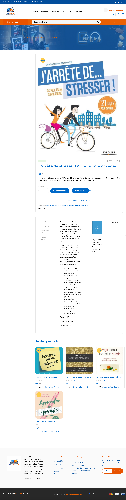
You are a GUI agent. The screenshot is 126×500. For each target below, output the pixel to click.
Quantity (41, 186)
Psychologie (84, 205)
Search (98, 22)
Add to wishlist (96, 191)
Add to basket (61, 191)
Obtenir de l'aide (80, 190)
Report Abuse (43, 209)
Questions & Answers (44, 232)
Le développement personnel (67, 205)
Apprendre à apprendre (45, 422)
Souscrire (117, 471)
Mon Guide (19, 494)
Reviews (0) (45, 226)
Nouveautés (58, 461)
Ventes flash (58, 468)
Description (45, 222)
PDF (78, 205)
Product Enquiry (43, 238)
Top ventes (57, 465)
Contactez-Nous (57, 472)
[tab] (45, 222)
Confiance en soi (16, 37)
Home (5, 37)
